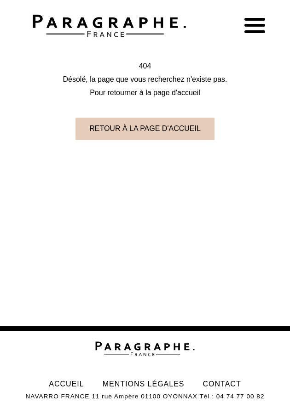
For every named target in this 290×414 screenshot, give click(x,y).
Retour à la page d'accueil (145, 128)
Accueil (66, 384)
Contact (222, 384)
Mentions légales (144, 384)
